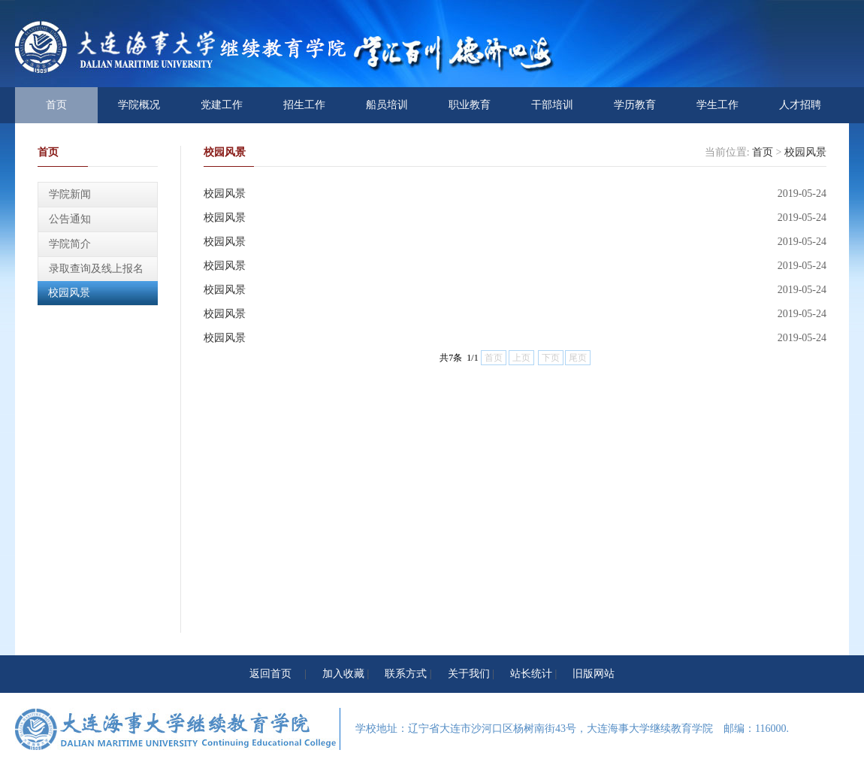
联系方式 (406, 673)
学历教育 (635, 104)
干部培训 (552, 104)
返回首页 (270, 673)
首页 (56, 104)
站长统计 (531, 673)
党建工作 (222, 104)
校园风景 (69, 292)
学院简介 (70, 243)
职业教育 (470, 104)
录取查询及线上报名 (96, 268)
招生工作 (304, 104)
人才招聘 (800, 104)
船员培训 (387, 104)
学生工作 (717, 104)
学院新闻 (70, 194)
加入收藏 (343, 673)
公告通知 (70, 219)
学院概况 (139, 104)
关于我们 (469, 673)
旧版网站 (593, 673)
